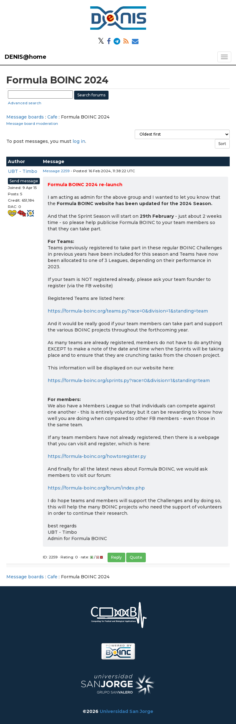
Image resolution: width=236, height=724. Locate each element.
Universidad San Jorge (126, 711)
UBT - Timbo (22, 171)
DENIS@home (25, 56)
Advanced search (24, 102)
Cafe (52, 117)
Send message (23, 181)
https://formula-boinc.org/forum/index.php (96, 488)
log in (79, 141)
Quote (136, 557)
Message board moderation (32, 123)
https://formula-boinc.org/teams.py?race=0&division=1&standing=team (128, 311)
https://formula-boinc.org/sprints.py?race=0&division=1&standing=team (129, 380)
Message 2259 (56, 170)
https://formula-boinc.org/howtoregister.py (97, 456)
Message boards (25, 117)
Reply (116, 557)
